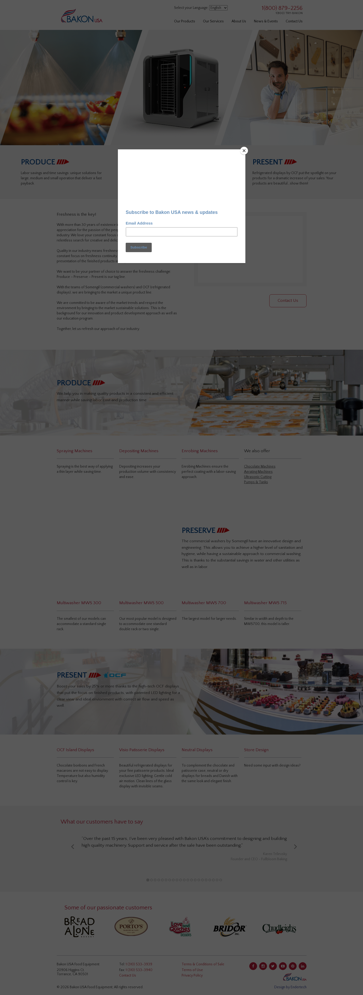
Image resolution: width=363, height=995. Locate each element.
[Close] (244, 151)
